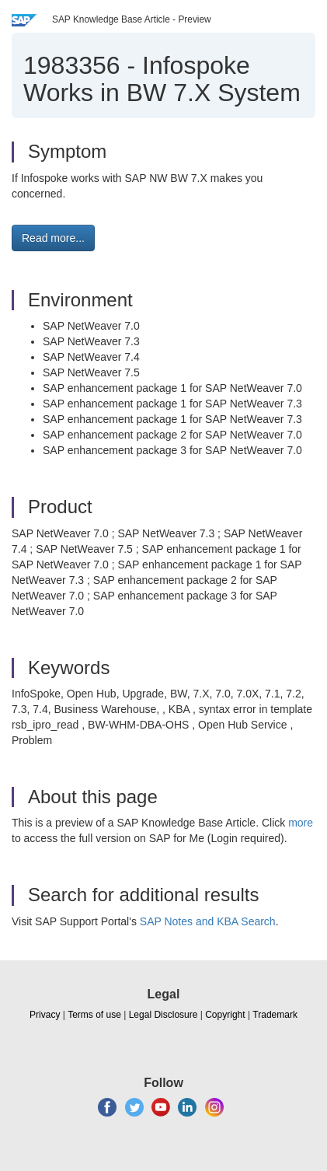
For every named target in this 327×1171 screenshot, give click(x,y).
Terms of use (94, 1014)
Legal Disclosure (163, 1014)
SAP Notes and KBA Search (208, 921)
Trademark (274, 1014)
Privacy (45, 1014)
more (300, 822)
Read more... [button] (53, 238)
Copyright (225, 1014)
